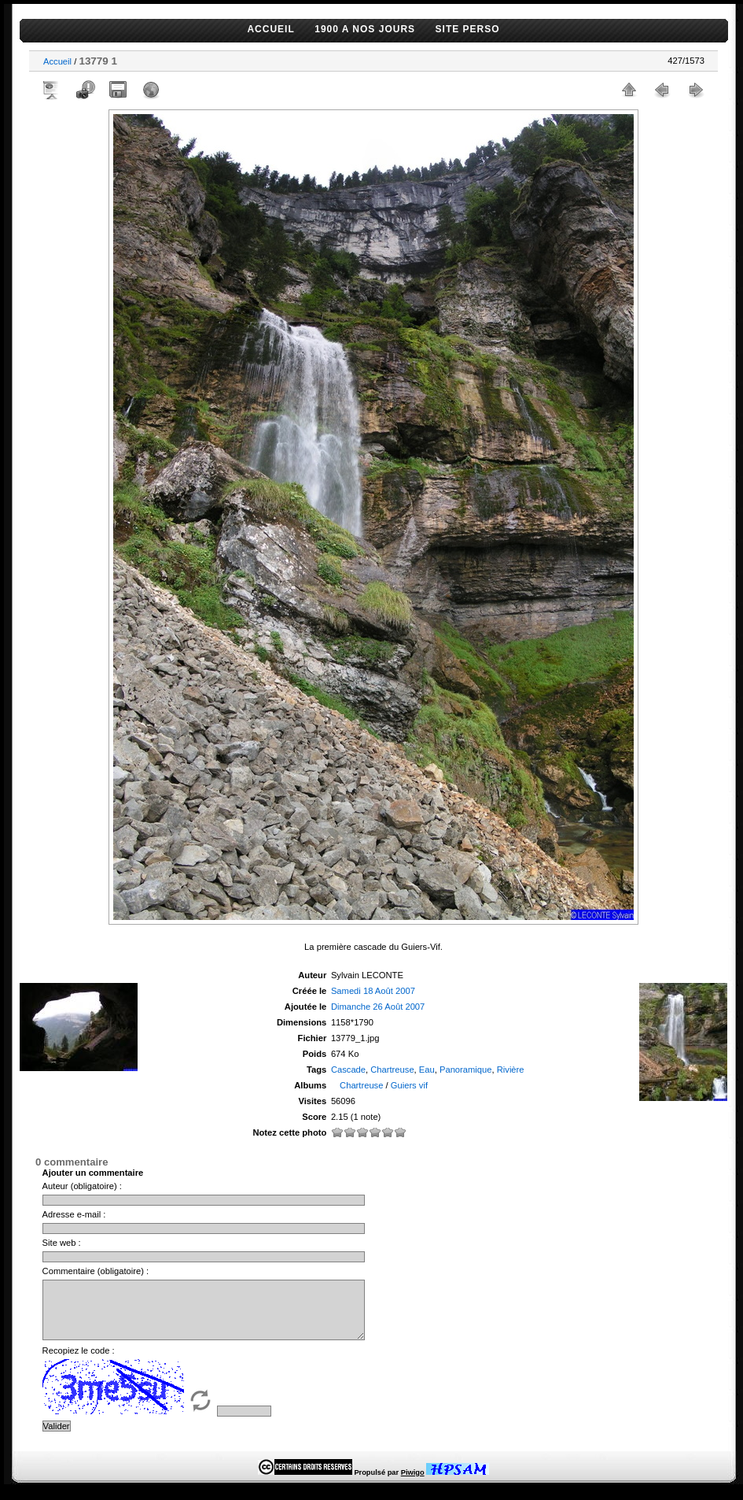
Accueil (57, 61)
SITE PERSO (468, 29)
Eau (427, 1069)
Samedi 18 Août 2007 (373, 991)
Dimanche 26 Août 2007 (378, 1006)
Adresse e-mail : (74, 1214)
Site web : (61, 1242)
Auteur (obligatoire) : (82, 1186)
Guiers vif (409, 1085)
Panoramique (466, 1069)
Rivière (510, 1069)
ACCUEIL (270, 29)
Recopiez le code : (78, 1362)
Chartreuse (392, 1069)
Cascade (348, 1069)
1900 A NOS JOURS (364, 29)
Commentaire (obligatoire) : (95, 1271)
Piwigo (413, 1484)
